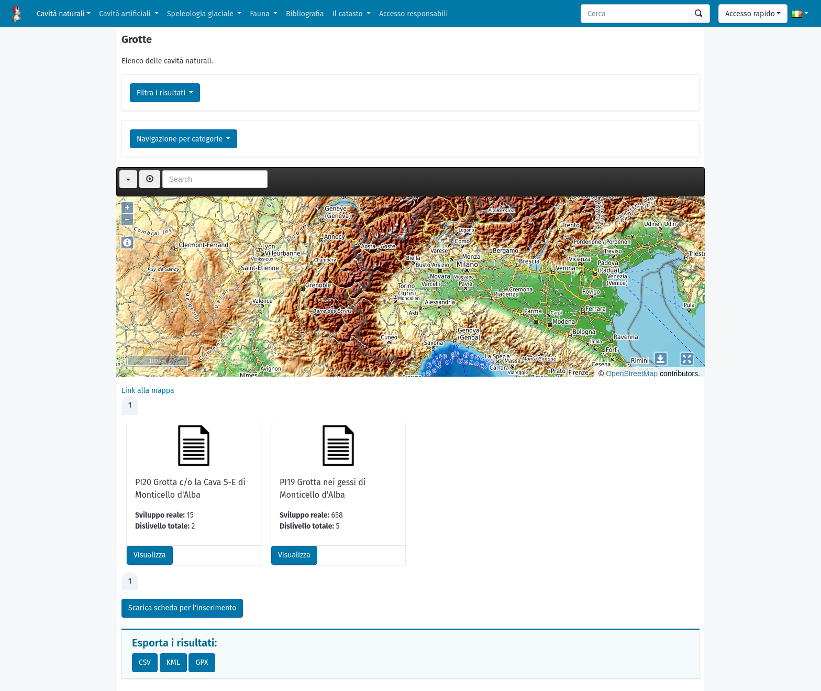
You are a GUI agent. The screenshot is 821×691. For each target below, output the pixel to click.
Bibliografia (305, 13)
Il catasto (348, 13)
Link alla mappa (147, 390)
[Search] (635, 13)
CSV (145, 662)
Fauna (260, 13)
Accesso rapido (750, 13)
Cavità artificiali (125, 13)
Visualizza (150, 555)
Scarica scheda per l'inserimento (182, 608)
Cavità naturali (61, 13)
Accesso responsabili (413, 13)
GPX (201, 662)
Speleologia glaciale (201, 13)
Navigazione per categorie (181, 139)
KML (173, 662)
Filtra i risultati (162, 93)
